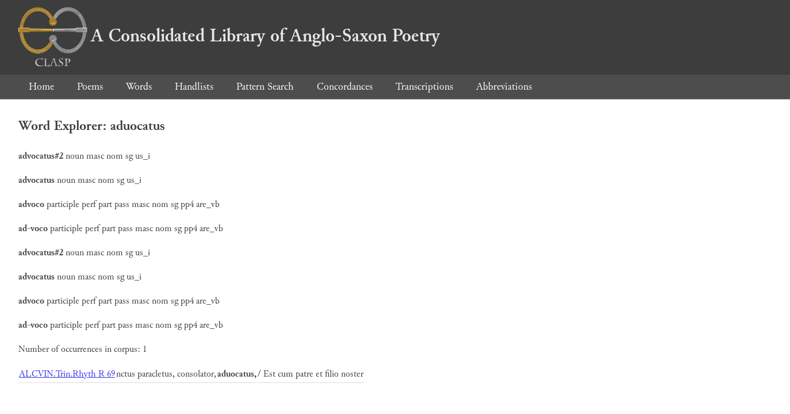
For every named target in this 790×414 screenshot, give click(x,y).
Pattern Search (265, 86)
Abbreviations (504, 86)
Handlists (194, 86)
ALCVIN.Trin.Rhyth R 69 (67, 374)
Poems (90, 86)
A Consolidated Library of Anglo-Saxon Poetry (229, 35)
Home (41, 86)
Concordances (345, 86)
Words (139, 86)
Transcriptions (424, 86)
